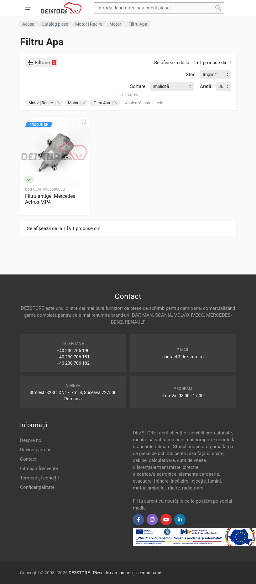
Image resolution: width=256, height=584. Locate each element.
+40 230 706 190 (73, 350)
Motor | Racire (44, 102)
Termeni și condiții (39, 478)
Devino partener (36, 450)
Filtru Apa (105, 102)
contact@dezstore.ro (183, 356)
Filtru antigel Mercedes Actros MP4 (50, 199)
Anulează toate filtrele (144, 102)
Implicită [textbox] (161, 86)
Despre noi (31, 440)
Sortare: (138, 86)
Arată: (206, 86)
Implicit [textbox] (210, 74)
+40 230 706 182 (73, 363)
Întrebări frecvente (39, 468)
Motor (77, 102)
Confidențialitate (37, 487)
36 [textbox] (220, 86)
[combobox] (215, 74)
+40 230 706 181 (73, 356)
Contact (28, 459)
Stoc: (191, 74)
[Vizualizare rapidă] (84, 122)
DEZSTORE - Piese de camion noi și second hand (115, 572)
